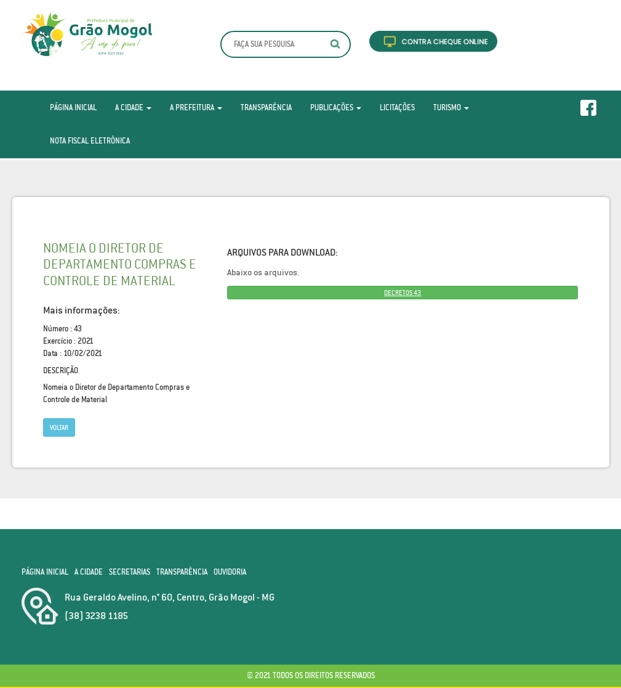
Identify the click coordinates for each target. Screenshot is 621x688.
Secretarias (129, 572)
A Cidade (133, 107)
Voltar (59, 427)
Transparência (266, 107)
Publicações (335, 107)
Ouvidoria (230, 572)
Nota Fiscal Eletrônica (90, 140)
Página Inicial (73, 107)
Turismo (451, 107)
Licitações (397, 107)
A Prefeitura (196, 107)
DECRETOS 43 (402, 292)
